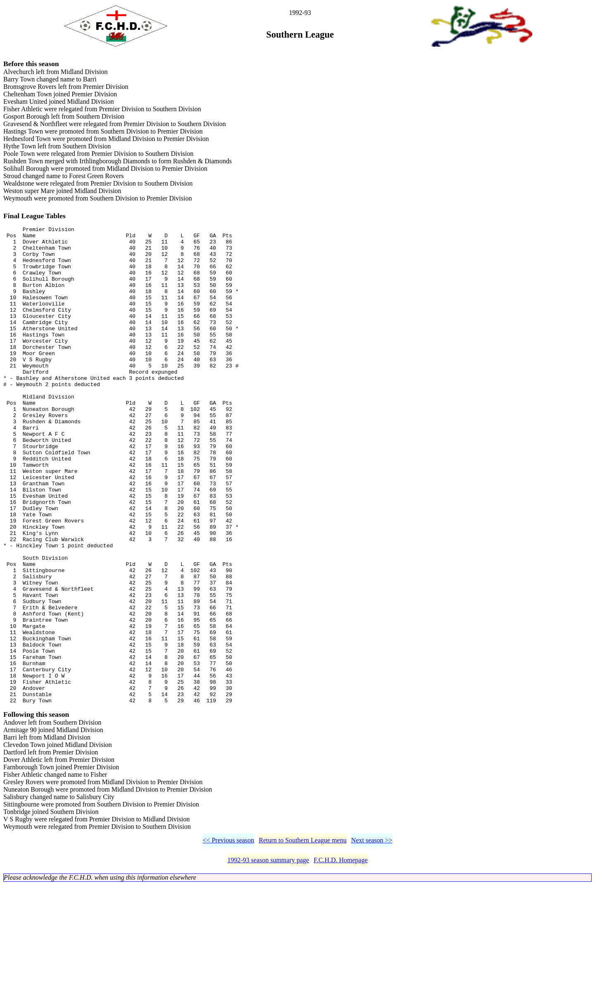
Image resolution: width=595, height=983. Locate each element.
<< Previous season (228, 938)
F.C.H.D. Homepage (341, 958)
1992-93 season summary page (268, 958)
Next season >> (372, 938)
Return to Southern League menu (302, 938)
